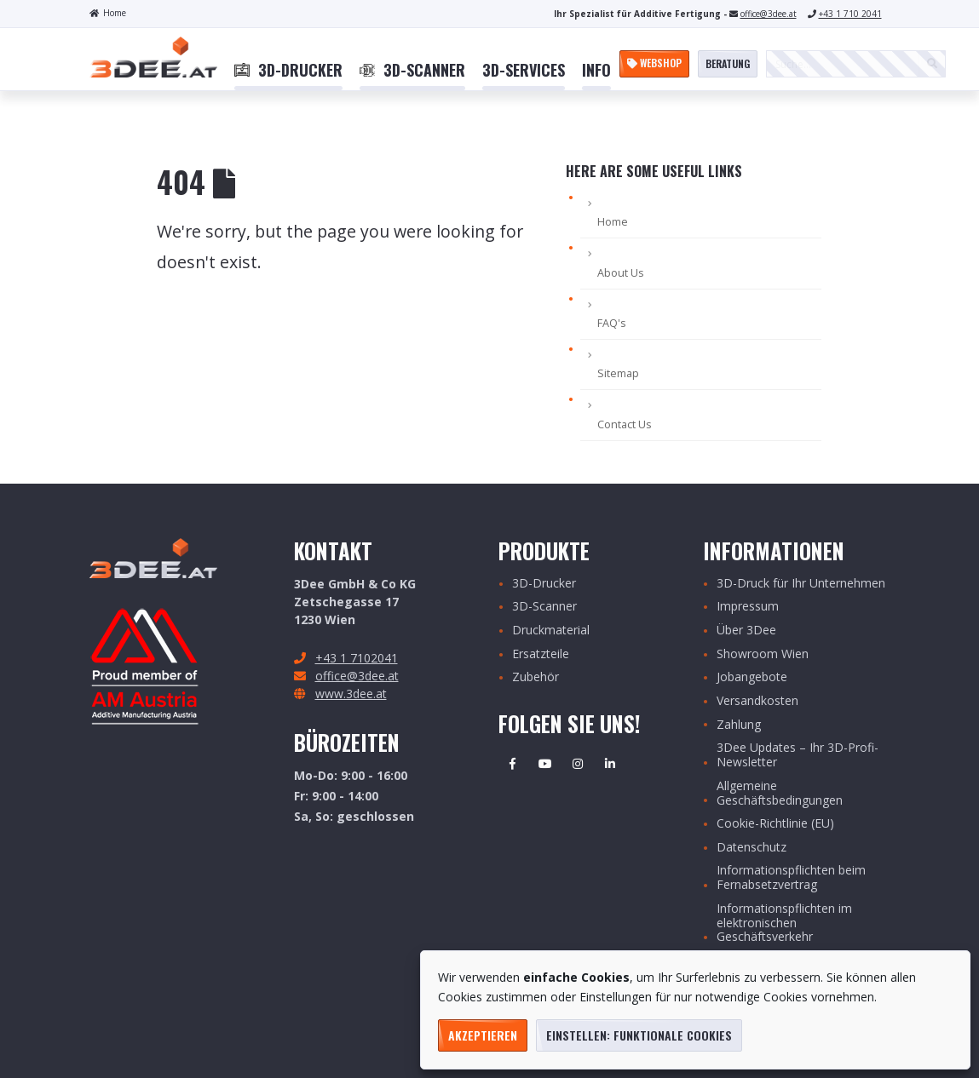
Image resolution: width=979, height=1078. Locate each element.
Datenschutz (751, 847)
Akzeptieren (482, 1035)
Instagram (577, 764)
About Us (620, 273)
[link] (288, 70)
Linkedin (610, 764)
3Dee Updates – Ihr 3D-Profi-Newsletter (797, 755)
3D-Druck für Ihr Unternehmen (801, 583)
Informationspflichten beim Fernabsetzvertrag (791, 877)
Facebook (513, 764)
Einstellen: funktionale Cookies (639, 1035)
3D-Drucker (544, 583)
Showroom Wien (763, 654)
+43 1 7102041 (356, 658)
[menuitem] (288, 70)
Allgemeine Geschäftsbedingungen (780, 793)
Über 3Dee (746, 630)
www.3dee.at (351, 693)
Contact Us (624, 424)
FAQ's (611, 323)
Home (107, 13)
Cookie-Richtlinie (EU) (775, 824)
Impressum (748, 606)
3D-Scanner (544, 606)
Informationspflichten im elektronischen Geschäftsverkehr (784, 923)
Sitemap (618, 373)
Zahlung (739, 725)
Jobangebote (752, 677)
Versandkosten (757, 701)
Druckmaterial (551, 630)
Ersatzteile (540, 654)
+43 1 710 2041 (850, 14)
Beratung (727, 63)
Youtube (545, 764)
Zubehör (535, 677)
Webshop (654, 62)
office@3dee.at (768, 14)
